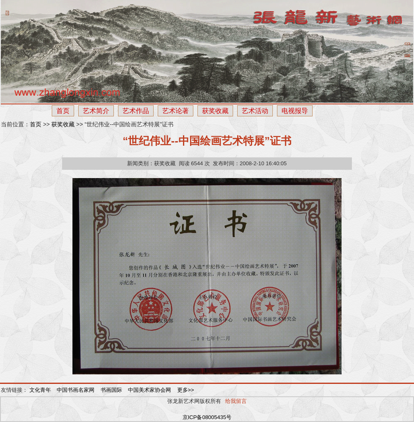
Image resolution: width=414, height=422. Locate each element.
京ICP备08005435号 (207, 417)
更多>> (185, 390)
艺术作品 (136, 110)
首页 (63, 110)
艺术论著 (175, 110)
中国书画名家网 (76, 390)
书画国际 (112, 390)
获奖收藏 (215, 110)
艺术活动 (255, 110)
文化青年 (41, 390)
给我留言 (236, 401)
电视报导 (295, 110)
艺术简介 (96, 110)
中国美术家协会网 (150, 390)
